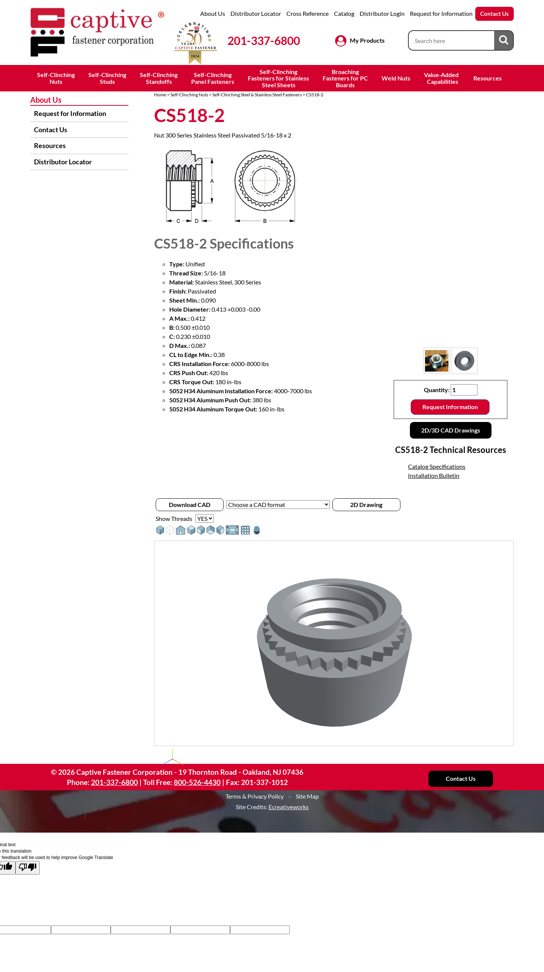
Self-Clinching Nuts (189, 94)
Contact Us (494, 13)
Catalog (344, 13)
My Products (367, 40)
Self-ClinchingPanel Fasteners (212, 78)
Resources (487, 78)
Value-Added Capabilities (442, 78)
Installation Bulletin (433, 475)
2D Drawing (366, 504)
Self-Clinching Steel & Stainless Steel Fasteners (257, 94)
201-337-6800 (263, 40)
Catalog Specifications (436, 466)
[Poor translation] (27, 867)
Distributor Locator (255, 13)
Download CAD (189, 504)
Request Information (450, 406)
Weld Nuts (396, 78)
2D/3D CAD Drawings (450, 430)
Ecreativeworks (289, 806)
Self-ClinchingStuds (107, 78)
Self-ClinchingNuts (56, 78)
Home (160, 94)
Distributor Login (382, 13)
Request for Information (441, 13)
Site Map (307, 796)
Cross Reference (307, 13)
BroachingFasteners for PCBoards (345, 78)
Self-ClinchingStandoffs (159, 78)
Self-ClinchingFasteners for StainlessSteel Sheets (278, 78)
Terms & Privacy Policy (255, 796)
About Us (212, 13)
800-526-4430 (197, 782)
